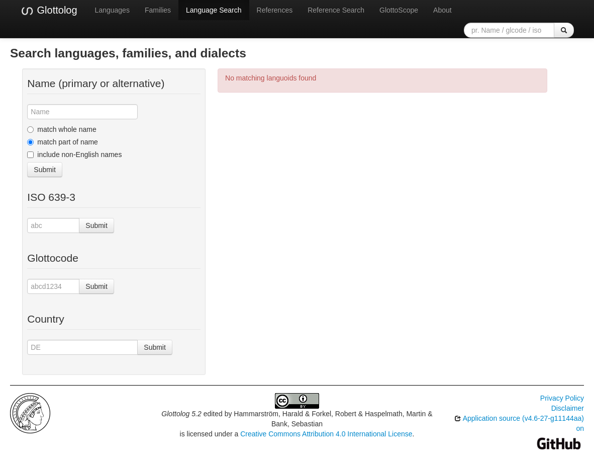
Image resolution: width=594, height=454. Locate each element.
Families (158, 10)
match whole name (61, 129)
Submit (45, 170)
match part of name (62, 142)
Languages (112, 10)
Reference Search (336, 10)
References (275, 10)
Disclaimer (567, 408)
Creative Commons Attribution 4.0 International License (326, 434)
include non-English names (74, 154)
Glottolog (48, 11)
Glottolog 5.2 (181, 414)
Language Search (214, 10)
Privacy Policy (562, 398)
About (442, 10)
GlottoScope (398, 10)
